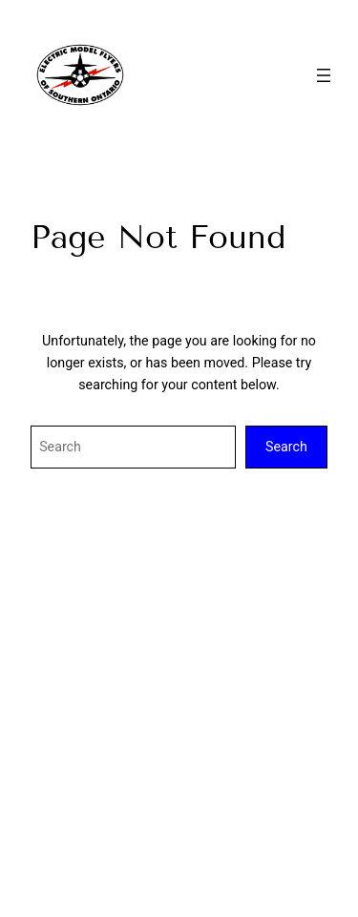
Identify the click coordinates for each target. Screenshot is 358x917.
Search (286, 446)
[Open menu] (323, 75)
